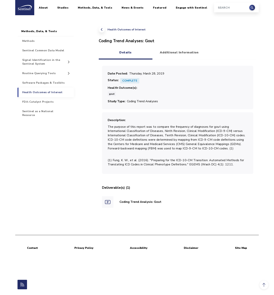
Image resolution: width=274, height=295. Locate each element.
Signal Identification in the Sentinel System (41, 62)
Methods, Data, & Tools (95, 8)
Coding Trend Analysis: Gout (140, 202)
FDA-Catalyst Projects (37, 102)
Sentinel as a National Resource (37, 113)
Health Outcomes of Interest (127, 29)
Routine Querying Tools (39, 73)
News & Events (133, 8)
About (43, 8)
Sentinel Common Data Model (43, 50)
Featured (159, 8)
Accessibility (138, 248)
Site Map (241, 248)
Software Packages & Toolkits (43, 83)
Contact (32, 248)
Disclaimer (191, 248)
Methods (28, 41)
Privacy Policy (83, 248)
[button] (264, 285)
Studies (63, 8)
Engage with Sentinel (191, 8)
